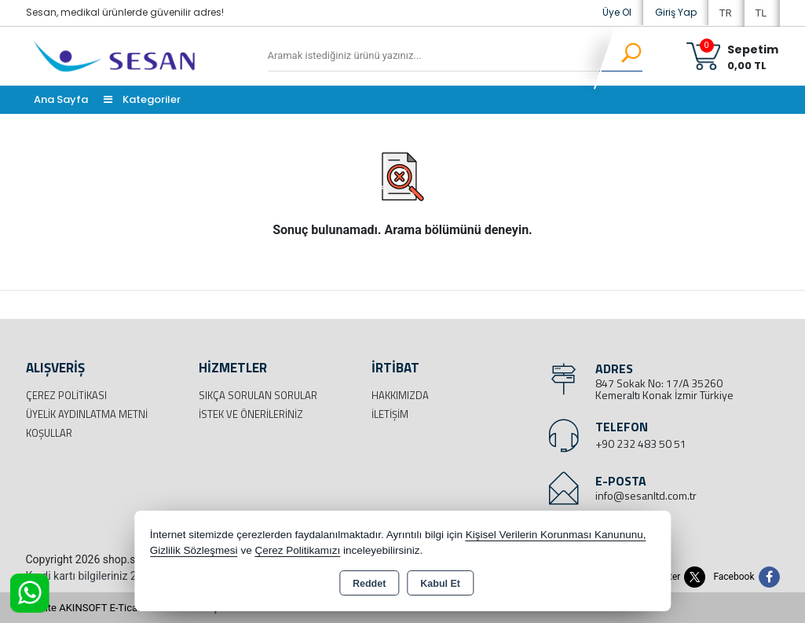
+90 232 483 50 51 (640, 443)
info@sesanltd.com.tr (646, 495)
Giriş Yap (676, 12)
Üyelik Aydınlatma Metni (87, 414)
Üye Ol (616, 12)
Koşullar (49, 433)
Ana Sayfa (61, 99)
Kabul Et (440, 583)
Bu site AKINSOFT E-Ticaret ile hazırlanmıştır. (127, 608)
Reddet (369, 583)
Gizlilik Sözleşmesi (194, 550)
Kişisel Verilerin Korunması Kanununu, (556, 535)
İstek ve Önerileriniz (251, 414)
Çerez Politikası (66, 395)
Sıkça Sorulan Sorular (258, 395)
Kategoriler (142, 99)
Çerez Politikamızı (297, 550)
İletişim (389, 414)
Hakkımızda (400, 395)
